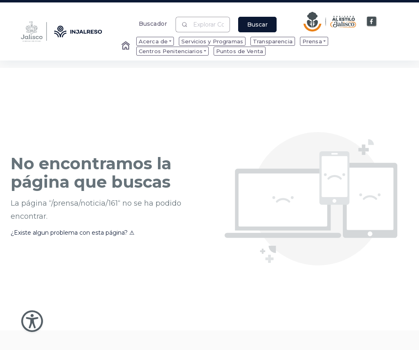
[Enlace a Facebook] (372, 22)
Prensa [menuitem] (312, 41)
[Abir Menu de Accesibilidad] (32, 321)
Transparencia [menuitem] (273, 41)
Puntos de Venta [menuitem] (239, 51)
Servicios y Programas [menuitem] (212, 41)
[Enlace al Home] (126, 46)
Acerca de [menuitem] (153, 41)
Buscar (257, 24)
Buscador (153, 23)
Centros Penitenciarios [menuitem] (171, 51)
